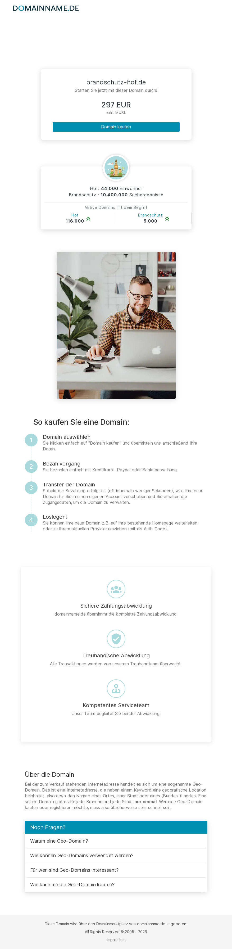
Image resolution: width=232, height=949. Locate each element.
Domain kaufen (116, 126)
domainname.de (151, 923)
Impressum (116, 939)
